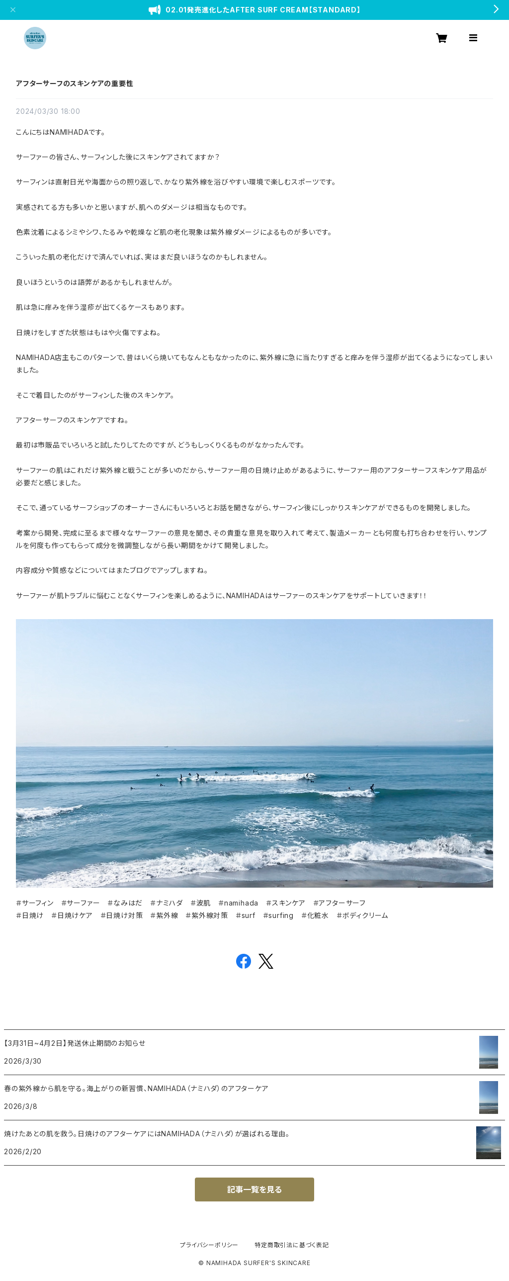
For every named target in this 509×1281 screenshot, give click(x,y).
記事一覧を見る (254, 1189)
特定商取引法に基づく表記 (291, 1245)
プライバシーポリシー (209, 1245)
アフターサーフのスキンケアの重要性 (75, 83)
